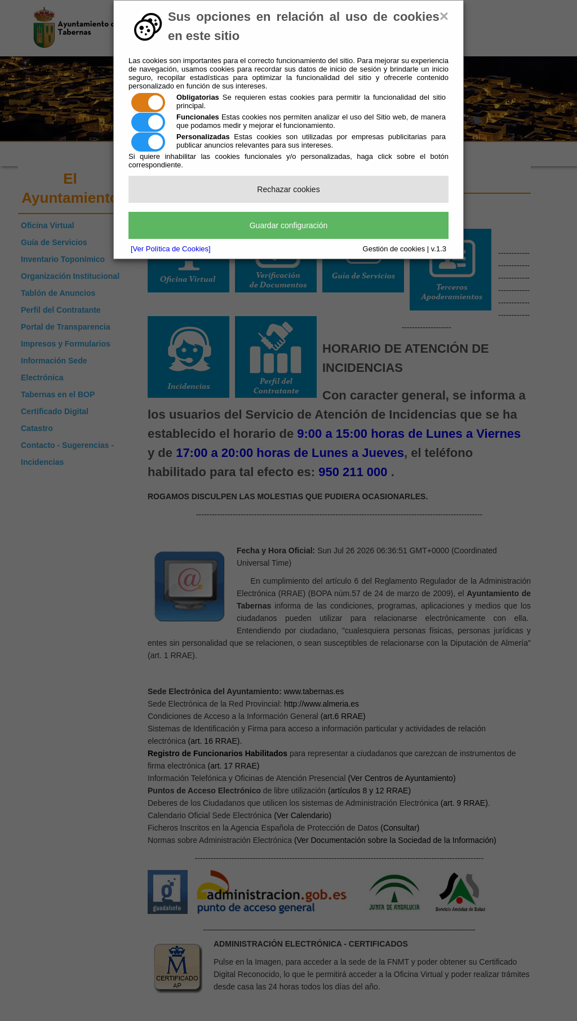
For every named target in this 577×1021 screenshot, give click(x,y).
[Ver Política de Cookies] (171, 249)
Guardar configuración (289, 225)
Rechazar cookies (288, 189)
